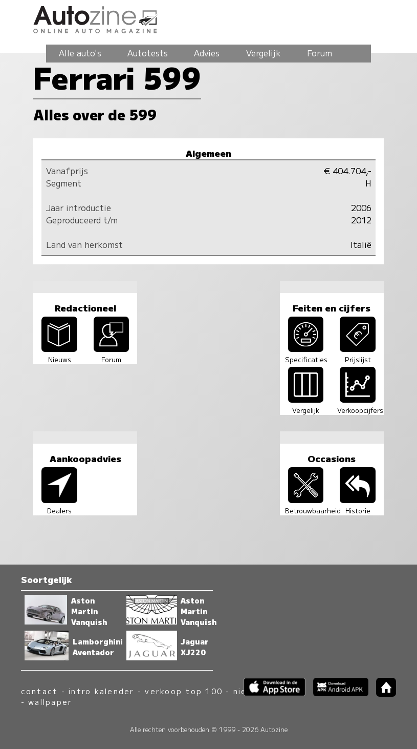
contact (39, 690)
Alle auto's (80, 53)
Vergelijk (263, 53)
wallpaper (50, 701)
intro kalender (101, 690)
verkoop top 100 (184, 690)
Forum (319, 53)
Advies (207, 53)
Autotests (147, 53)
